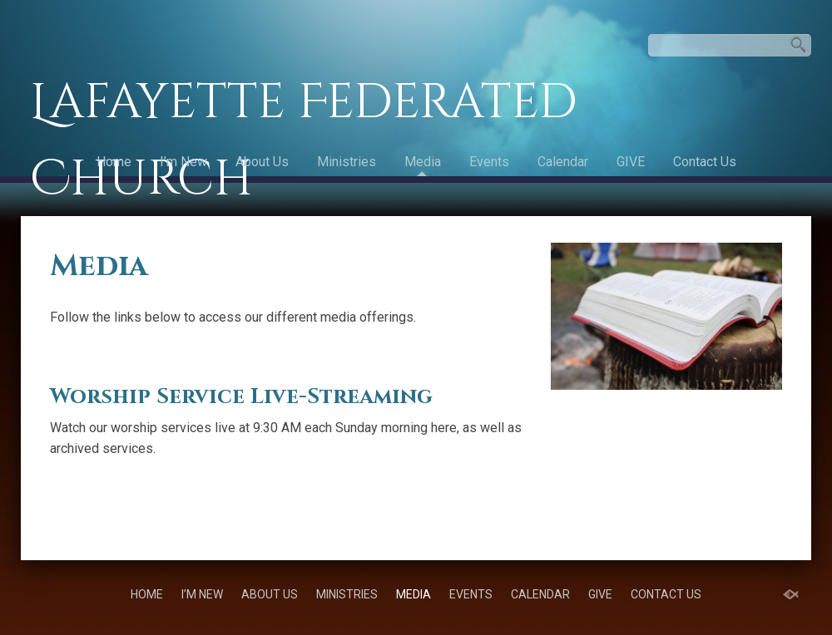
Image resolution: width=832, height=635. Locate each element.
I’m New (183, 162)
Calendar (562, 162)
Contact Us (704, 162)
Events (489, 162)
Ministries (346, 162)
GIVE (631, 162)
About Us (262, 162)
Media (422, 162)
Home (114, 162)
